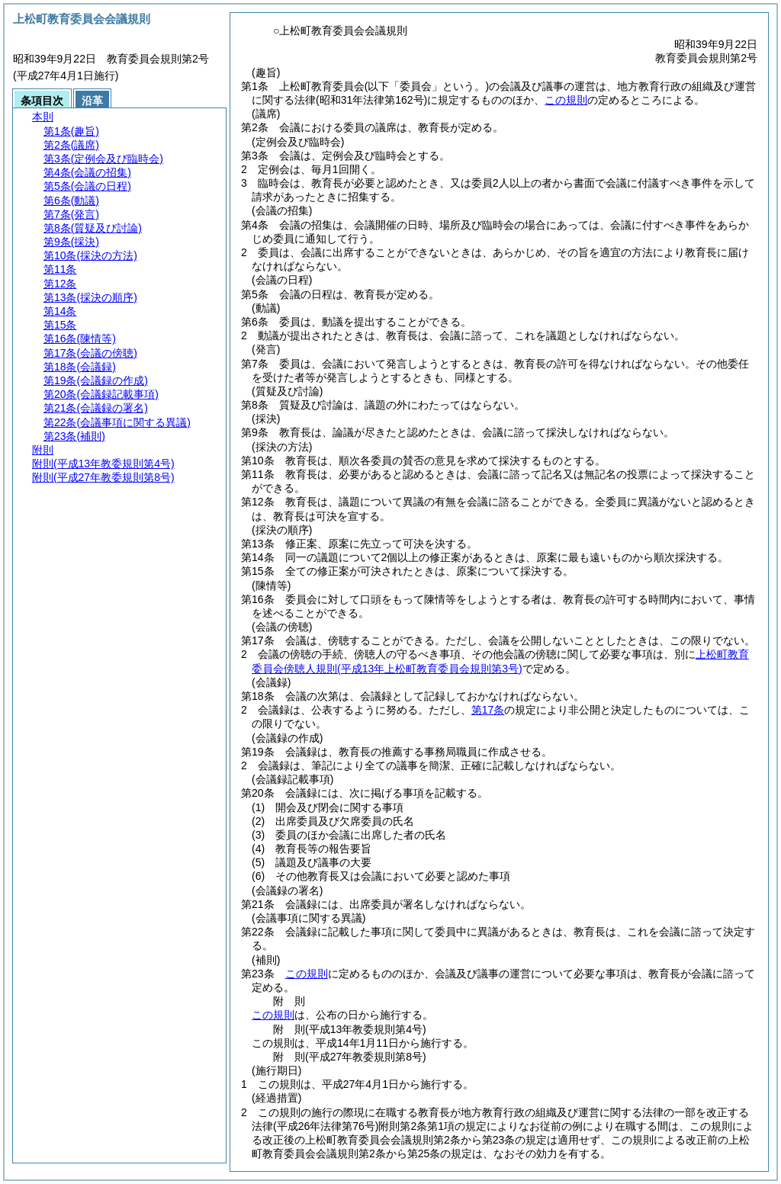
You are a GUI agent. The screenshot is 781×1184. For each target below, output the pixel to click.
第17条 (488, 710)
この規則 (566, 100)
